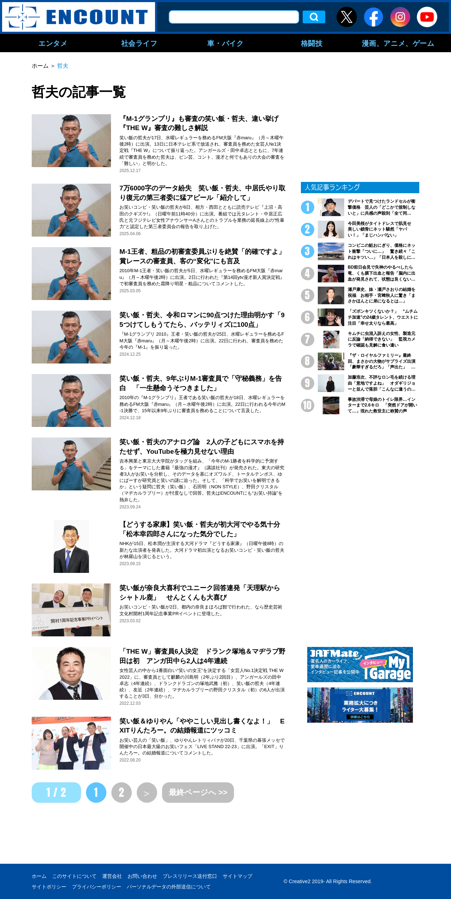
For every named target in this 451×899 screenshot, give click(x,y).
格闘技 (312, 43)
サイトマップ (237, 876)
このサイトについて (74, 876)
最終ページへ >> (198, 792)
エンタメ (52, 43)
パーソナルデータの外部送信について (169, 886)
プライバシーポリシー (96, 886)
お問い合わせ (142, 876)
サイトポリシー (49, 886)
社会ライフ (139, 43)
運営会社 (112, 876)
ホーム (39, 876)
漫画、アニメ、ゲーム (398, 43)
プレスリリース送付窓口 (190, 876)
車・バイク (225, 43)
